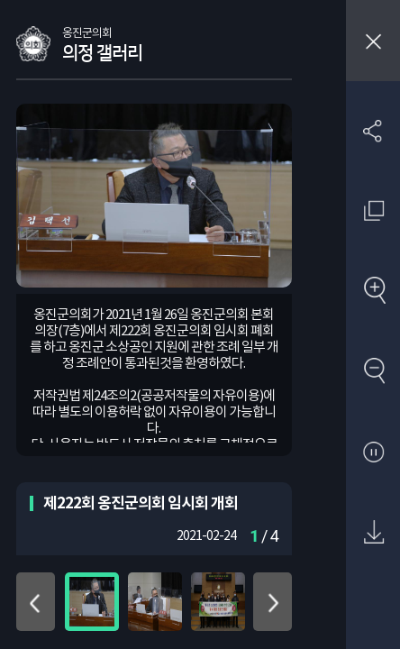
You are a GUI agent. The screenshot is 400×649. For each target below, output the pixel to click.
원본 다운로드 (373, 533)
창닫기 (373, 40)
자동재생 (373, 453)
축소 (373, 372)
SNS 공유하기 (373, 130)
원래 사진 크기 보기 (373, 210)
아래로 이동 (272, 601)
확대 (373, 291)
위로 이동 (35, 601)
